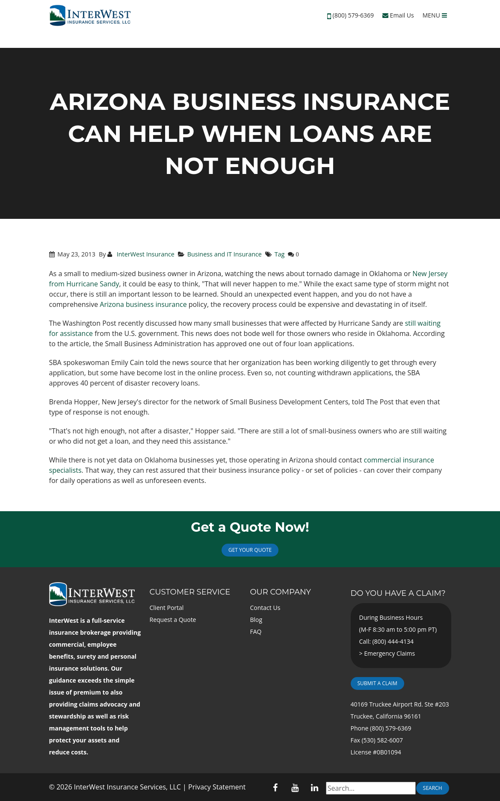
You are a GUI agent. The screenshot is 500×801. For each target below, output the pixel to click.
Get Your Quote (250, 550)
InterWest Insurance (145, 254)
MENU (435, 15)
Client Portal (167, 608)
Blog (256, 619)
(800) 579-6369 (353, 15)
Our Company (280, 592)
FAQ (256, 631)
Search (432, 788)
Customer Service (190, 592)
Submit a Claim (377, 683)
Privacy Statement (217, 787)
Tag (280, 254)
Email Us (398, 15)
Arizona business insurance (143, 304)
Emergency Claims (389, 653)
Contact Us (265, 608)
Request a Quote (173, 619)
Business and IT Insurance (224, 254)
